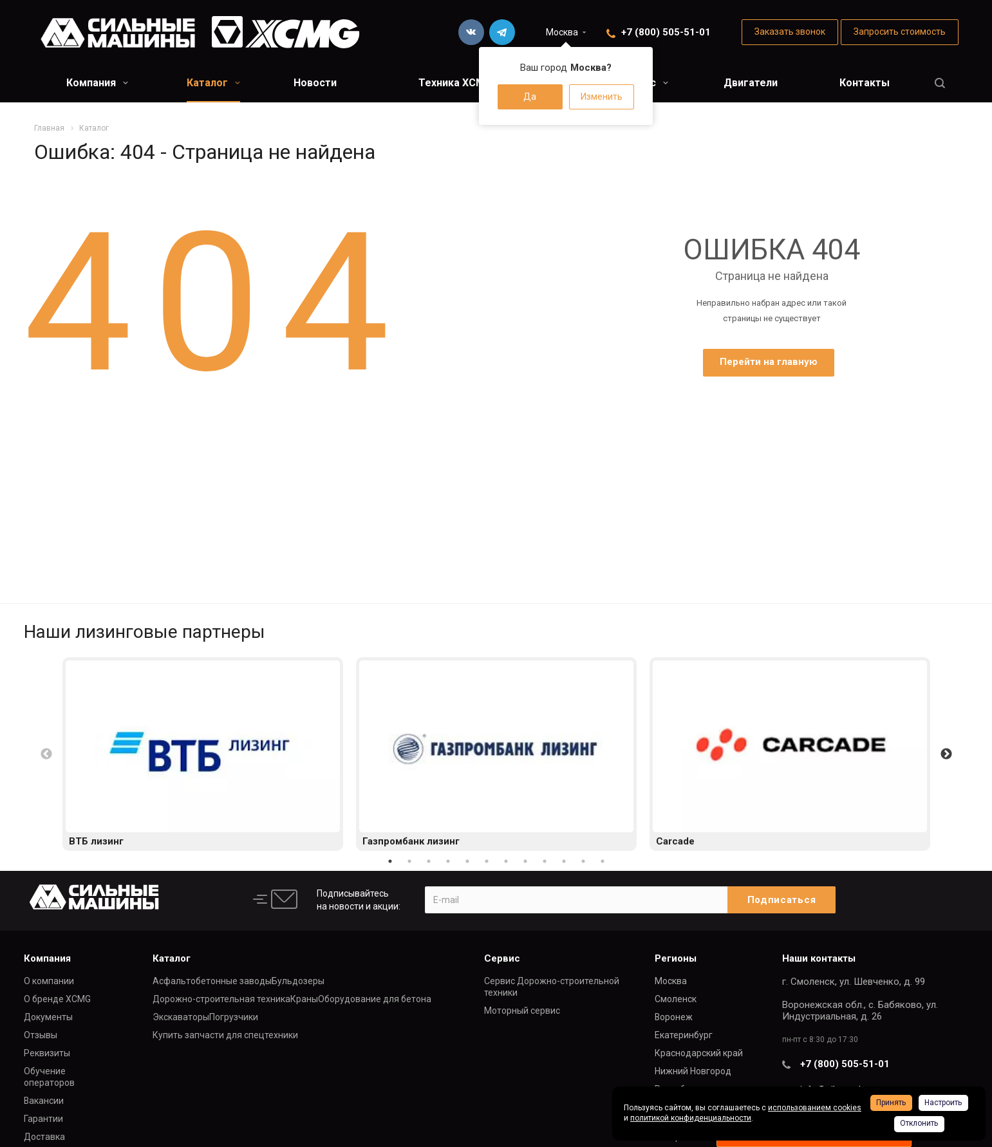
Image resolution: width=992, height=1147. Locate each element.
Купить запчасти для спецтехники (225, 1035)
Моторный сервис (522, 1010)
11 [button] (583, 861)
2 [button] (409, 861)
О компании (49, 981)
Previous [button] (46, 754)
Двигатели (751, 83)
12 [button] (602, 861)
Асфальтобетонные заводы (212, 981)
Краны (304, 999)
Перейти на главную (769, 362)
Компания (97, 83)
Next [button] (946, 754)
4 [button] (448, 861)
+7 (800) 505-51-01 (666, 32)
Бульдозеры (298, 981)
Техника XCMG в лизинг (477, 83)
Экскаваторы (181, 1017)
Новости (315, 83)
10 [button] (563, 861)
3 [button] (428, 861)
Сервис (502, 958)
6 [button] (486, 861)
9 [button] (544, 861)
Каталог (213, 83)
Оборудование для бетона (374, 999)
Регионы (676, 958)
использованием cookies (814, 1107)
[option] (202, 754)
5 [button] (467, 861)
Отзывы (40, 1035)
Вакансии (44, 1101)
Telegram (502, 32)
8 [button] (525, 861)
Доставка (44, 1137)
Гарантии (43, 1119)
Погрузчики (233, 1017)
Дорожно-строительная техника (221, 999)
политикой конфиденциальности (690, 1118)
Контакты (864, 83)
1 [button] (390, 861)
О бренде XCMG (57, 999)
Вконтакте (471, 32)
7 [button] (506, 861)
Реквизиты (47, 1053)
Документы (48, 1017)
